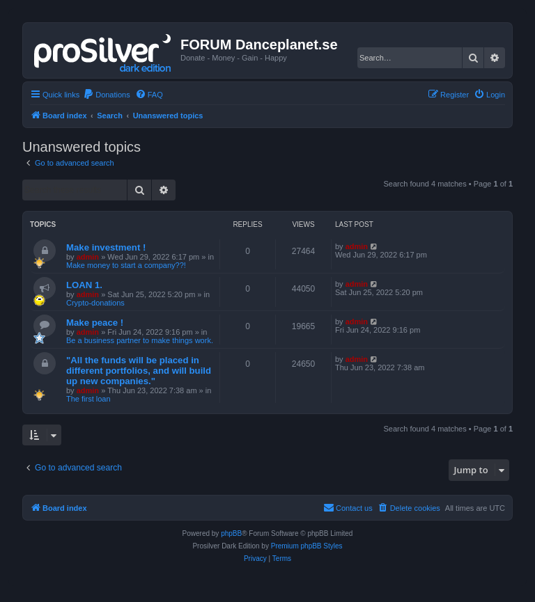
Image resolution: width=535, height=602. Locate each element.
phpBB (231, 533)
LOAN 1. (84, 285)
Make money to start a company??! (126, 265)
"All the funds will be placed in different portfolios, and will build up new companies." (138, 370)
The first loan (88, 399)
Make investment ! (106, 247)
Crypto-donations (95, 303)
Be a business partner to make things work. (139, 340)
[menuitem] (106, 94)
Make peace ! (94, 322)
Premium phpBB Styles (307, 546)
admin (88, 257)
